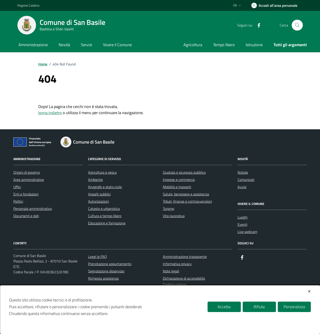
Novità (64, 45)
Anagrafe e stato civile (105, 187)
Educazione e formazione (106, 223)
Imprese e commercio (179, 179)
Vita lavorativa (174, 216)
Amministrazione (33, 45)
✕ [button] (309, 291)
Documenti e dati (26, 216)
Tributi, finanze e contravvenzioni (187, 201)
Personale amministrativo (32, 208)
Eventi (242, 224)
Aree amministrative (28, 179)
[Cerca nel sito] (297, 25)
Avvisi (242, 187)
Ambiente (95, 179)
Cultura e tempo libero (104, 216)
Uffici (17, 187)
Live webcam (247, 231)
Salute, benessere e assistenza (186, 194)
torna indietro (50, 113)
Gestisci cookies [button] (174, 284)
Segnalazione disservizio (106, 271)
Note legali (171, 271)
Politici (18, 201)
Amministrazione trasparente (185, 256)
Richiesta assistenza (103, 278)
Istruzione (254, 45)
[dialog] (160, 309)
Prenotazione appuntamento (109, 264)
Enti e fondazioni (25, 194)
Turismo (168, 208)
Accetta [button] (224, 307)
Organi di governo (26, 172)
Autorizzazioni (98, 201)
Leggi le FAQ (97, 256)
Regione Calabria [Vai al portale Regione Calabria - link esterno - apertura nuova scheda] (28, 5)
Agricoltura (192, 45)
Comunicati (246, 179)
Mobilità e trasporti (177, 187)
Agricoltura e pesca (102, 172)
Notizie (243, 172)
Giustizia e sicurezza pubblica (184, 172)
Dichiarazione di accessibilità (184, 278)
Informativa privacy (177, 264)
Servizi (86, 45)
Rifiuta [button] (259, 307)
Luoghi (243, 217)
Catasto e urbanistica (104, 208)
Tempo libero (224, 45)
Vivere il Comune (117, 45)
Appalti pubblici (99, 194)
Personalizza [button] (294, 307)
